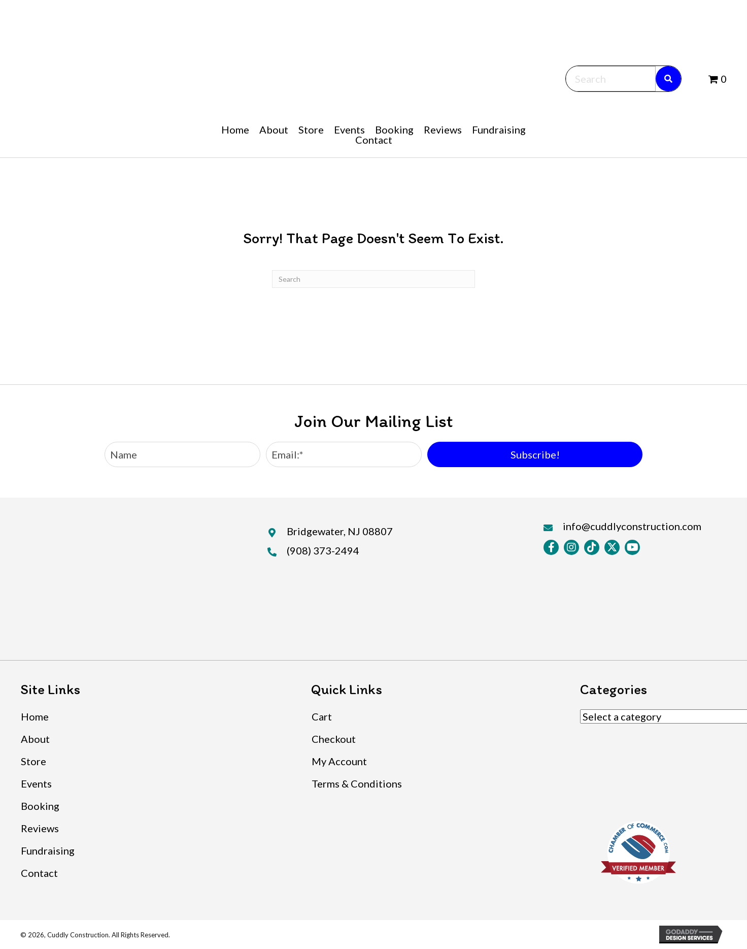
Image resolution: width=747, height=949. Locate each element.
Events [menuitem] (36, 783)
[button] (534, 454)
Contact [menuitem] (39, 873)
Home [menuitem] (35, 716)
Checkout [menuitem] (334, 739)
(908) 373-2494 (323, 550)
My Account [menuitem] (339, 761)
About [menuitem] (35, 739)
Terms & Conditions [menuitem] (357, 783)
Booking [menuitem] (40, 806)
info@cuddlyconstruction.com (632, 526)
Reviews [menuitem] (40, 828)
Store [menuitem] (33, 761)
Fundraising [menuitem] (48, 850)
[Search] (373, 279)
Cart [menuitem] (322, 716)
